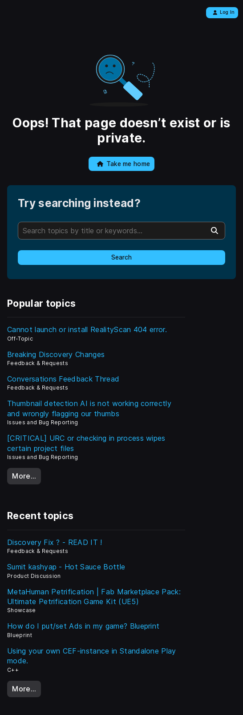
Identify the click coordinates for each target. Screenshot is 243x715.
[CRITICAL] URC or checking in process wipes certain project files (86, 443)
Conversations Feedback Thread (63, 378)
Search (121, 257)
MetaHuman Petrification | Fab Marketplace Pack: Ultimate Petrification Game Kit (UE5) (94, 596)
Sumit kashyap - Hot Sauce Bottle (66, 566)
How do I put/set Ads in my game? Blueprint (83, 626)
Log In (224, 12)
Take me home (123, 163)
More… (24, 475)
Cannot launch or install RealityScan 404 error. (87, 329)
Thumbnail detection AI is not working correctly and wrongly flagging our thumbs (89, 408)
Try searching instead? (79, 203)
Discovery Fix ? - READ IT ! (54, 542)
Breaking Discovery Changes (56, 354)
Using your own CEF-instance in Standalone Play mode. (91, 655)
